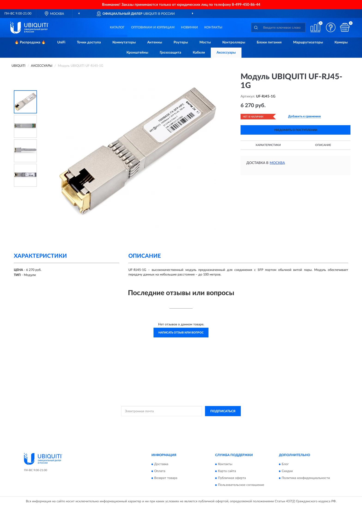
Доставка (161, 464)
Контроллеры (233, 42)
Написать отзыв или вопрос (181, 332)
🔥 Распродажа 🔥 (30, 42)
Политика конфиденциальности (306, 478)
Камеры (341, 42)
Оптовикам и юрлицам (153, 27)
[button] (331, 27)
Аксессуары (226, 52)
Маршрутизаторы (308, 42)
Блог (285, 464)
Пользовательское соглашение (241, 485)
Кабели (199, 52)
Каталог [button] (117, 27)
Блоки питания (269, 42)
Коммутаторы (124, 42)
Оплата (159, 471)
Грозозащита (170, 52)
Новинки (189, 27)
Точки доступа (89, 42)
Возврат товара (165, 478)
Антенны (154, 42)
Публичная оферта (232, 478)
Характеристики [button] (268, 145)
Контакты (213, 27)
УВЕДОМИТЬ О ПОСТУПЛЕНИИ (295, 130)
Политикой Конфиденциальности (180, 421)
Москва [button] (277, 163)
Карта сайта (227, 471)
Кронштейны (137, 52)
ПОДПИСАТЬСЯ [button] (222, 411)
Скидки (287, 471)
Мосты (205, 42)
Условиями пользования (220, 421)
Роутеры (181, 42)
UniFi (61, 42)
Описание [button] (323, 145)
